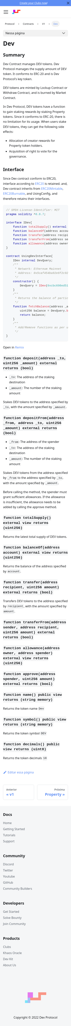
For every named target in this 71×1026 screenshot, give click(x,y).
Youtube (9, 876)
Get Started (11, 912)
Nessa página (15, 33)
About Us (9, 965)
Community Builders (17, 888)
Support (8, 841)
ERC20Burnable (14, 193)
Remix (19, 347)
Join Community (14, 924)
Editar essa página (18, 772)
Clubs (7, 947)
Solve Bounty (12, 918)
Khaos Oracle (12, 953)
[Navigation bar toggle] (6, 12)
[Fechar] (68, 3)
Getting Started (14, 829)
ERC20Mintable (51, 189)
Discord (8, 864)
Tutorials (9, 835)
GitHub (8, 882)
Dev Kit (8, 959)
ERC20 (39, 184)
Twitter (8, 870)
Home (7, 823)
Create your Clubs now (33, 3)
